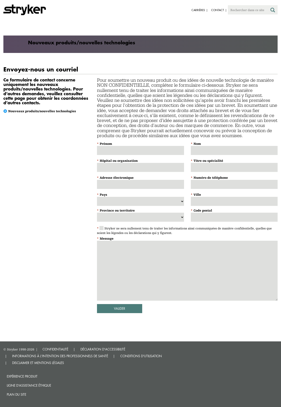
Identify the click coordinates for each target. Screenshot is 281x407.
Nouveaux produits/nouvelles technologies (42, 111)
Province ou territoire (117, 210)
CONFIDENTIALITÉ (55, 349)
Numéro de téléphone (211, 177)
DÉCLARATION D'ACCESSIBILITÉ (102, 349)
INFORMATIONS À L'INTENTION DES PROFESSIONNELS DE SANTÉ (60, 356)
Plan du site (16, 394)
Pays (103, 194)
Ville (197, 194)
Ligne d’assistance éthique (29, 385)
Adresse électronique (117, 177)
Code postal (203, 210)
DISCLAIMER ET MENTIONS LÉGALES (38, 363)
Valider (119, 308)
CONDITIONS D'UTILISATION (141, 356)
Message (106, 238)
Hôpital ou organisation (119, 160)
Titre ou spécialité (208, 160)
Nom (197, 143)
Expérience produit (22, 376)
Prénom (106, 143)
